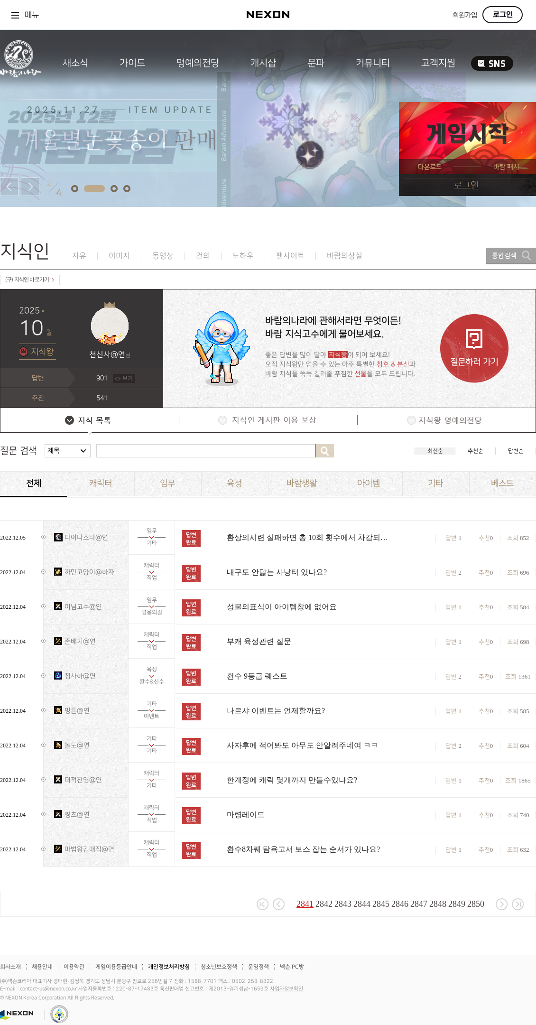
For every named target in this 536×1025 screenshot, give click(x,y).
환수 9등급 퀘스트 (257, 676)
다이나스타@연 (86, 537)
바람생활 (301, 483)
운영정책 (258, 967)
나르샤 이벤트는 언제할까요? (276, 711)
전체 (33, 483)
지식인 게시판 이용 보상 (267, 421)
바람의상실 (344, 256)
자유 (79, 256)
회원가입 (465, 15)
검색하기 (324, 450)
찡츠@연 (77, 814)
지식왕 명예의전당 (446, 421)
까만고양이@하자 (89, 572)
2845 (380, 904)
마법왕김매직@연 (89, 849)
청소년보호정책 (219, 967)
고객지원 (438, 63)
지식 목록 (89, 421)
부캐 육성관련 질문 (259, 641)
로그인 (503, 14)
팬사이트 (290, 256)
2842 (324, 904)
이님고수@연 (83, 606)
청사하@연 (80, 676)
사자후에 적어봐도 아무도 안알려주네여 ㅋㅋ (303, 745)
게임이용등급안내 (116, 967)
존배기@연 (80, 641)
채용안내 (42, 967)
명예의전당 (197, 63)
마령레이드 (246, 815)
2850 (475, 904)
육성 (234, 483)
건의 (203, 256)
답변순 (516, 451)
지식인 (25, 251)
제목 (53, 450)
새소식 (75, 63)
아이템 (368, 483)
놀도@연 (77, 745)
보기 (127, 378)
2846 (399, 904)
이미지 (119, 256)
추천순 (475, 451)
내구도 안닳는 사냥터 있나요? (277, 572)
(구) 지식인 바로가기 (30, 280)
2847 (418, 904)
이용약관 (74, 967)
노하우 (243, 256)
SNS (492, 63)
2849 (456, 904)
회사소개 (10, 967)
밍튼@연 (77, 710)
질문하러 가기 (474, 348)
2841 (305, 904)
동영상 (163, 256)
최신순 (435, 451)
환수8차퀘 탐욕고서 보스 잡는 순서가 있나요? (303, 849)
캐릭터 (100, 483)
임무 (167, 483)
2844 (361, 904)
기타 (435, 483)
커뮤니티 (373, 63)
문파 (315, 63)
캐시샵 (263, 63)
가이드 (132, 63)
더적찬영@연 (83, 779)
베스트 (502, 483)
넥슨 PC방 (292, 967)
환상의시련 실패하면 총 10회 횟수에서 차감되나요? (310, 537)
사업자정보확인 (286, 989)
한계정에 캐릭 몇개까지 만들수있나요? (292, 780)
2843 (342, 904)
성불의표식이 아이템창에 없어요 (282, 607)
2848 (437, 904)
